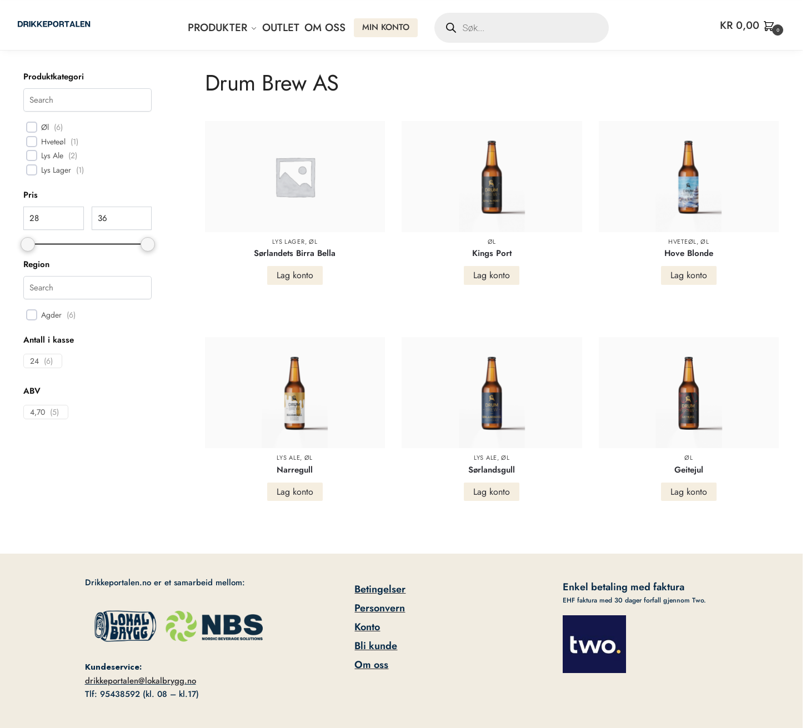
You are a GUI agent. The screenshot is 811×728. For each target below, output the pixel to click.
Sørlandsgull (491, 469)
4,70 (37, 412)
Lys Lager (288, 241)
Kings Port (492, 253)
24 (34, 361)
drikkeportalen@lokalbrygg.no (140, 681)
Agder (51, 315)
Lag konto (295, 275)
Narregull (295, 469)
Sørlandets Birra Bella (295, 253)
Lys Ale (288, 457)
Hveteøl (682, 241)
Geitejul (688, 469)
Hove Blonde (688, 253)
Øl (313, 241)
